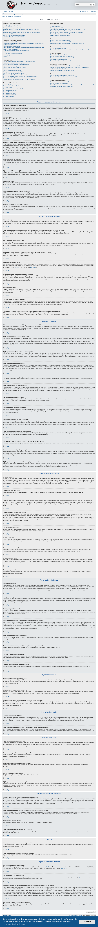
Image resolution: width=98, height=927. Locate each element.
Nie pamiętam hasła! (8, 33)
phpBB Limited (47, 866)
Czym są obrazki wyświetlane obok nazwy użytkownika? (16, 50)
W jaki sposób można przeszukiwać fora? (59, 54)
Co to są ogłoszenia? (8, 91)
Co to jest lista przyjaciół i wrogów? (58, 48)
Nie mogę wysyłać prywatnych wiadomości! (60, 40)
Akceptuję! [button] (87, 921)
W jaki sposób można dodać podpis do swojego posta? (16, 64)
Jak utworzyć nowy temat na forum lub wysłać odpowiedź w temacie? (19, 61)
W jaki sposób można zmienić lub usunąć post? (14, 63)
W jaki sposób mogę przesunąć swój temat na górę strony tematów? (19, 79)
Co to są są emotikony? (8, 87)
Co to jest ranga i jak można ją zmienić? (12, 53)
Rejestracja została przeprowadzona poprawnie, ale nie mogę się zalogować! (21, 29)
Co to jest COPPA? (7, 26)
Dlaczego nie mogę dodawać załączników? (13, 71)
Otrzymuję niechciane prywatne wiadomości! (60, 41)
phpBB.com (33, 267)
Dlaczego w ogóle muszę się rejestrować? (13, 24)
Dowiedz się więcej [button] (18, 924)
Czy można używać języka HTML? (11, 85)
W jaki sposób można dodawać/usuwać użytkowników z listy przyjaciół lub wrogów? (69, 49)
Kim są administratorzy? (55, 24)
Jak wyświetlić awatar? (8, 52)
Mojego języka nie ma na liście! (10, 49)
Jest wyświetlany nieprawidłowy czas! (11, 46)
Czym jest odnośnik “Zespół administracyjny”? (60, 35)
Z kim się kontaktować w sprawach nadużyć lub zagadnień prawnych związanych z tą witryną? (72, 84)
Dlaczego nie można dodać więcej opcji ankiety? (14, 67)
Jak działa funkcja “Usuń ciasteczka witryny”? (13, 36)
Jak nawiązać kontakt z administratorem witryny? (61, 86)
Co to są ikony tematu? (8, 96)
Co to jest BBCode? (7, 84)
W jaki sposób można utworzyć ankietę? (12, 66)
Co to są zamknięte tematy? (9, 94)
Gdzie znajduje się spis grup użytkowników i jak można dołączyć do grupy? (67, 29)
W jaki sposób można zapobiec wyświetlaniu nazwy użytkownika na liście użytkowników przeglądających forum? (23, 44)
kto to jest (42, 889)
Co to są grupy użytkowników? (57, 27)
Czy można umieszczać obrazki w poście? (13, 88)
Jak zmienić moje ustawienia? (10, 41)
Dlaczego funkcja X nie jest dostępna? (59, 83)
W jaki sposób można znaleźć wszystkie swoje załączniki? (63, 76)
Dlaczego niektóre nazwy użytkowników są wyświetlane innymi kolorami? (67, 32)
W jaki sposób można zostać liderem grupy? (60, 30)
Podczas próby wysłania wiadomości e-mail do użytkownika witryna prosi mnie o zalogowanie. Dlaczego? (25, 55)
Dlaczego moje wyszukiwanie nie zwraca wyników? (62, 56)
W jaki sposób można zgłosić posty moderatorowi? (15, 74)
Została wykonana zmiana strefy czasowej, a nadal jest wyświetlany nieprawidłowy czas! (23, 47)
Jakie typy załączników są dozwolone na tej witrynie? (62, 75)
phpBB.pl (17, 267)
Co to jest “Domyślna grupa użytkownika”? (60, 33)
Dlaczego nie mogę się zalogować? (11, 30)
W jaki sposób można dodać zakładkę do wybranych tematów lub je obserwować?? (69, 67)
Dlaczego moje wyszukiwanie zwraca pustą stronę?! (62, 57)
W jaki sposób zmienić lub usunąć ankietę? (13, 69)
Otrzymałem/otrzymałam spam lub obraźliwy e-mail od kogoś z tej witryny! (67, 43)
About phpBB (64, 868)
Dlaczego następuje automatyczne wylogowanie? (14, 35)
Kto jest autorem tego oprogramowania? (59, 81)
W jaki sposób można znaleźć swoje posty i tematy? (62, 60)
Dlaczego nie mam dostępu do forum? (12, 70)
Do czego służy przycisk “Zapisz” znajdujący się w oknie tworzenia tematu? (20, 76)
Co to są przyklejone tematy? (10, 93)
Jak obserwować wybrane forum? (58, 68)
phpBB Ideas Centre (83, 877)
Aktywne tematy (17, 16)
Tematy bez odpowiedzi (7, 16)
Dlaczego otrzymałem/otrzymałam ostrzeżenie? (14, 73)
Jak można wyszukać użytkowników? (58, 59)
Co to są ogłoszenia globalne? (10, 90)
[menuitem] (11, 11)
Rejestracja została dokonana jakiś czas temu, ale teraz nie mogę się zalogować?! (22, 32)
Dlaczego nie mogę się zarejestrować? (12, 27)
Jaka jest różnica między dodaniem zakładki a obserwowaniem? (65, 65)
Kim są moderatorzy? (55, 26)
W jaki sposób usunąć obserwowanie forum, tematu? (62, 70)
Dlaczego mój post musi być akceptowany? (13, 77)
